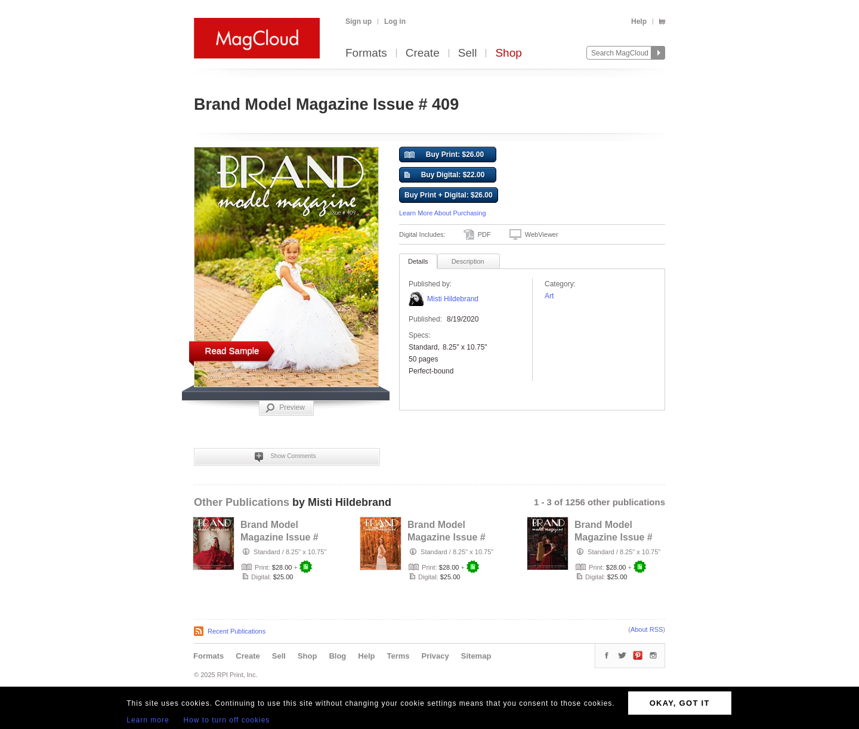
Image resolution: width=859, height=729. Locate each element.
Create (423, 53)
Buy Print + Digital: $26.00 (448, 195)
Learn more (147, 720)
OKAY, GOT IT (680, 703)
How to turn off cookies (227, 720)
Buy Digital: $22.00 (444, 175)
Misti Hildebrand (452, 299)
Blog (337, 655)
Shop (508, 53)
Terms (398, 655)
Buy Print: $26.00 (444, 155)
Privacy (435, 655)
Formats (366, 53)
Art (549, 296)
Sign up (358, 21)
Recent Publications (236, 631)
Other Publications (241, 502)
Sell (467, 53)
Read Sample (232, 350)
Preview (285, 408)
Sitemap (476, 655)
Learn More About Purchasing (442, 213)
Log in (395, 21)
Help (639, 21)
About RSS (647, 629)
